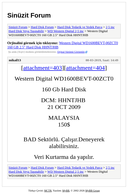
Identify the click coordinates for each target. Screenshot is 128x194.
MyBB (65, 190)
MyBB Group (92, 190)
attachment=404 (85, 67)
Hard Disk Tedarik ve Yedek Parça (79, 27)
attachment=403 (42, 67)
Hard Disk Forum (42, 27)
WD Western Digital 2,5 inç (65, 31)
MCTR (47, 190)
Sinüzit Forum (29, 15)
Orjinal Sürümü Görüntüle (71, 51)
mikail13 (15, 60)
